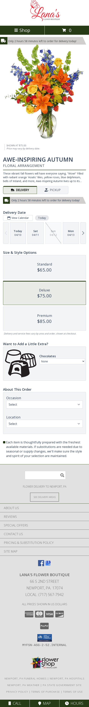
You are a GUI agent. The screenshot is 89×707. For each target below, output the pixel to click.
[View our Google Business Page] (48, 565)
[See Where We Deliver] (44, 497)
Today (42, 218)
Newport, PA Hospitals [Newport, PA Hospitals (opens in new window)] (67, 678)
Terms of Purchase (45, 691)
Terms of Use (73, 691)
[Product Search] (45, 475)
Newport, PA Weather (23, 685)
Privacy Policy (17, 691)
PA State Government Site (62, 685)
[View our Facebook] (41, 565)
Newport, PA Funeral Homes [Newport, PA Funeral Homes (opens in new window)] (26, 678)
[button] (44, 638)
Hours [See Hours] (74, 703)
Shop (22, 30)
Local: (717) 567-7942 (44, 594)
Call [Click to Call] (15, 703)
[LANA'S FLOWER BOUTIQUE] (44, 20)
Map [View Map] (44, 703)
